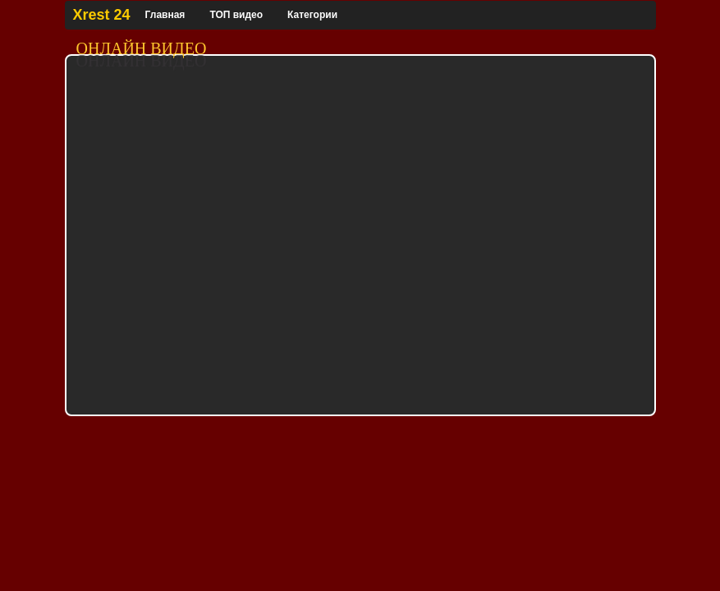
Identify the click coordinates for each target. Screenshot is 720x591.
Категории (312, 15)
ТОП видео (236, 15)
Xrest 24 (102, 15)
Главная (165, 15)
